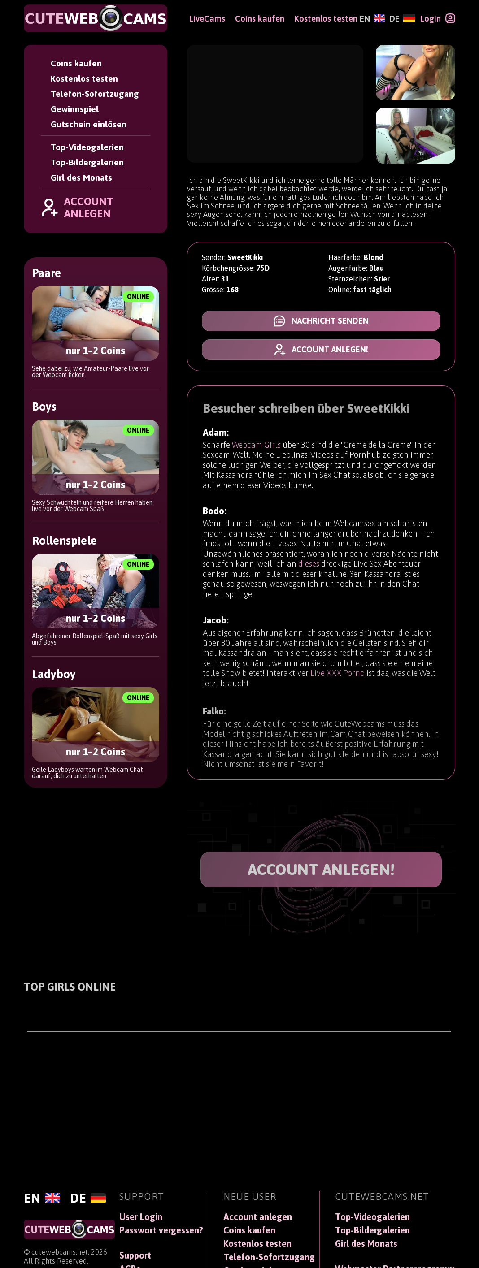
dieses (308, 572)
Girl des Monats (81, 177)
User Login (140, 1217)
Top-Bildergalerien (87, 162)
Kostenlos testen (84, 78)
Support (135, 1255)
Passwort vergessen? (161, 1230)
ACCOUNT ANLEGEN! (321, 869)
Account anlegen (257, 1217)
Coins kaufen (76, 63)
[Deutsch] (401, 18)
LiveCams (207, 18)
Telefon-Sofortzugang (95, 94)
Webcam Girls (256, 447)
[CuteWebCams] (95, 18)
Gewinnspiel (75, 109)
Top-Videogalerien (87, 147)
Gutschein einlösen (88, 124)
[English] (372, 18)
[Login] (437, 18)
